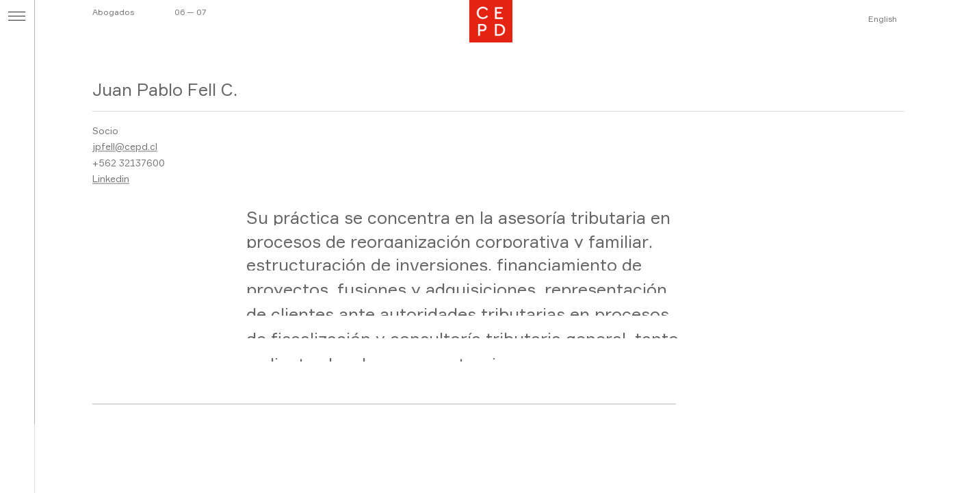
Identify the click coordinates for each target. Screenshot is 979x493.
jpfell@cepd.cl (124, 147)
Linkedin (110, 179)
